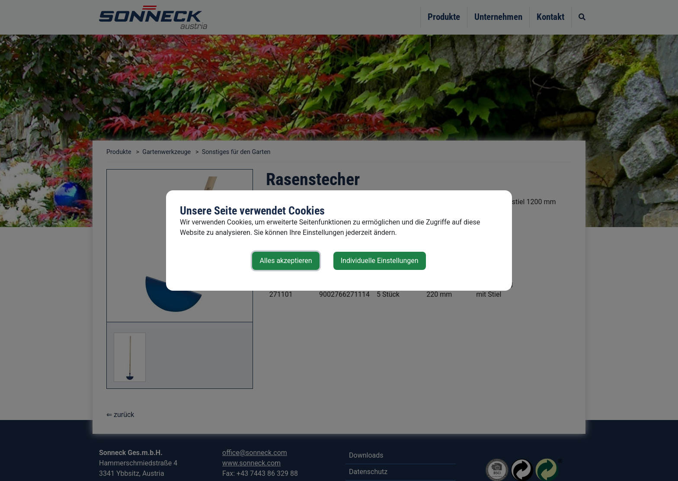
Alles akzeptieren (285, 261)
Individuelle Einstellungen (380, 261)
